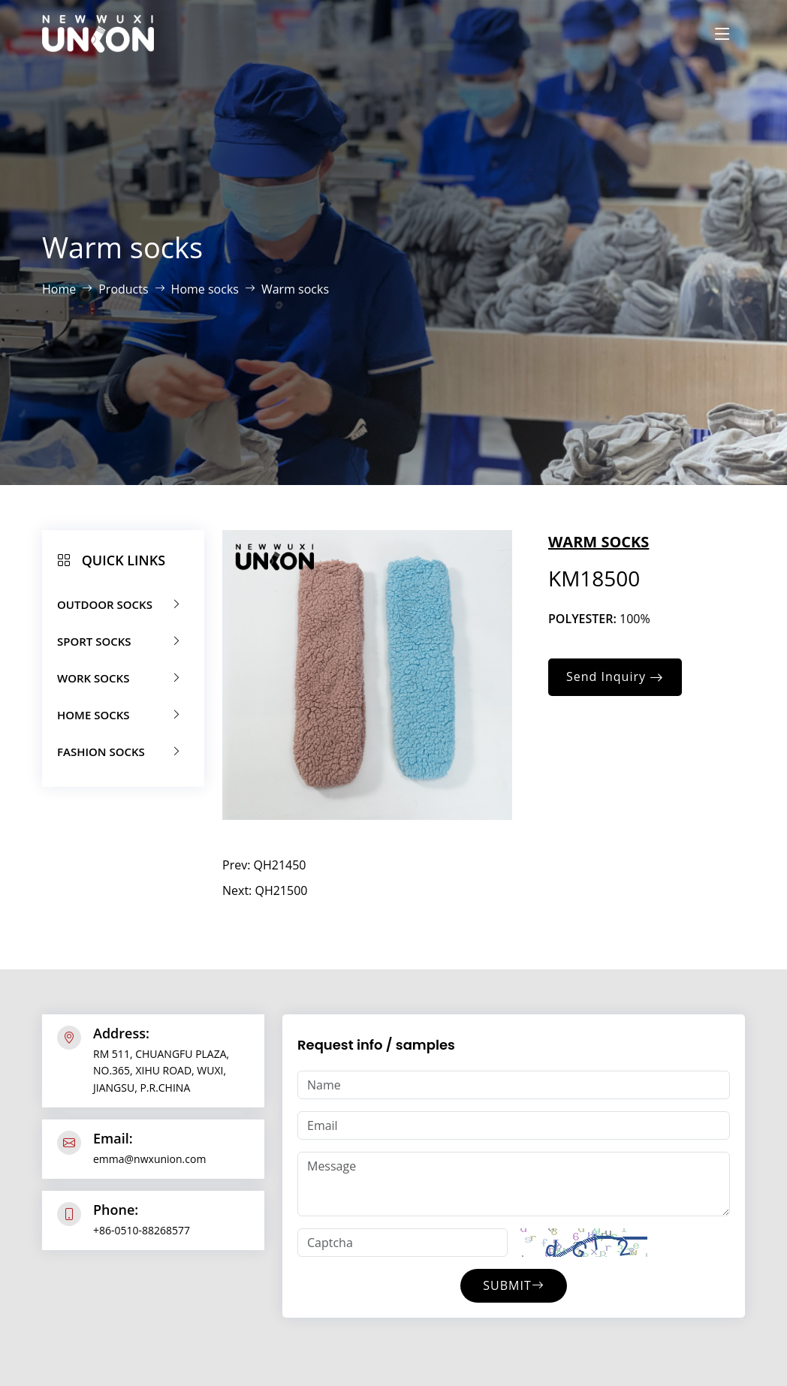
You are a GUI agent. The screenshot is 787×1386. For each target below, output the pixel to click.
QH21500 (281, 890)
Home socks (205, 289)
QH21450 (280, 865)
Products (123, 289)
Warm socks (295, 289)
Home (59, 289)
